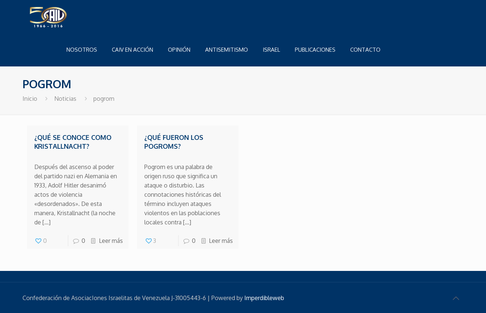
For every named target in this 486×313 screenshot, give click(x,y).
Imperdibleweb (264, 298)
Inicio (30, 98)
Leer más (111, 240)
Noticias (65, 98)
